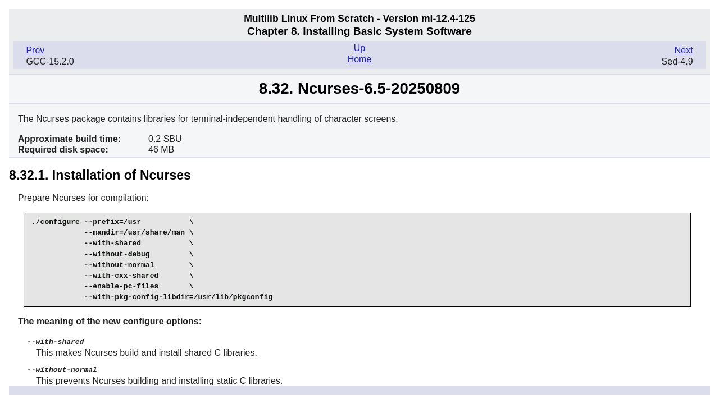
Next (684, 50)
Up (359, 48)
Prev (35, 50)
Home (360, 59)
